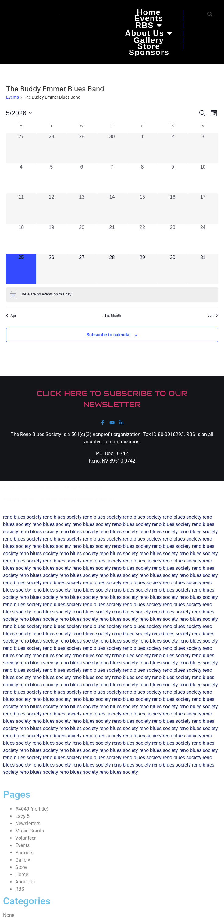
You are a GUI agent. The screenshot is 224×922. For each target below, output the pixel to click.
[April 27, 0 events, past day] (21, 148)
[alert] (112, 294)
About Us (148, 33)
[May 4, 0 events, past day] (21, 178)
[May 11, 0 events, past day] (21, 208)
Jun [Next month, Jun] (213, 315)
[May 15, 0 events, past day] (142, 208)
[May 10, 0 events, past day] (203, 178)
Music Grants (29, 831)
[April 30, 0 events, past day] (112, 148)
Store (148, 46)
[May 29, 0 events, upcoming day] (142, 269)
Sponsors (149, 52)
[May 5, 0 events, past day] (51, 178)
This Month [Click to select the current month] (112, 315)
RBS (148, 25)
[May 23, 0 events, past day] (173, 239)
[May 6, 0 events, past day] (81, 178)
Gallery (148, 40)
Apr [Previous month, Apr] (11, 315)
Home (149, 12)
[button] (210, 14)
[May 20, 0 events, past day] (81, 239)
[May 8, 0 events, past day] (142, 178)
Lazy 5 (22, 816)
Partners (24, 852)
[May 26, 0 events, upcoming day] (51, 269)
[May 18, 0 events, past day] (21, 239)
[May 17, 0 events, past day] (203, 208)
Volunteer (25, 838)
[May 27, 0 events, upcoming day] (81, 269)
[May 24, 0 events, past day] (203, 239)
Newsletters (27, 823)
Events (148, 18)
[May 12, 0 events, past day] (51, 208)
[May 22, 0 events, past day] (142, 239)
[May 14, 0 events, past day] (112, 208)
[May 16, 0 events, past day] (173, 208)
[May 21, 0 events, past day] (112, 239)
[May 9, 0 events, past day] (173, 178)
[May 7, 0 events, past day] (112, 178)
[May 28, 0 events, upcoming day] (112, 269)
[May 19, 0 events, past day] (51, 239)
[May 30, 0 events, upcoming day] (173, 269)
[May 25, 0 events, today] (21, 269)
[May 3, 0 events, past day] (203, 148)
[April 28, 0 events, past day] (51, 148)
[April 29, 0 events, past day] (81, 148)
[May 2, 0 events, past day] (173, 148)
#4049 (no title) (31, 809)
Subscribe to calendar (108, 334)
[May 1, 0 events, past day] (142, 148)
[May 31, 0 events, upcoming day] (203, 269)
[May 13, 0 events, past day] (81, 208)
